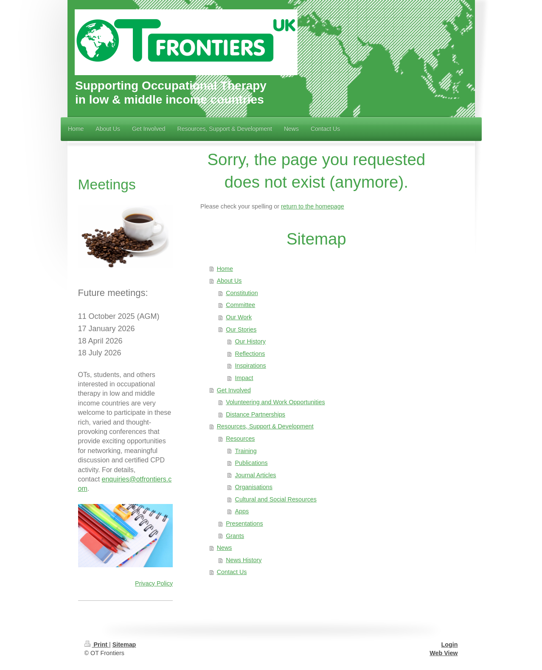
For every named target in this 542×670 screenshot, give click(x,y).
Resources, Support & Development (265, 426)
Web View (444, 653)
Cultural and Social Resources (276, 499)
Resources (240, 438)
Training (246, 451)
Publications (251, 462)
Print (97, 644)
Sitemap (124, 644)
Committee (240, 304)
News (224, 547)
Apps (242, 511)
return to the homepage (312, 206)
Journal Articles (255, 475)
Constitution (242, 293)
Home (225, 268)
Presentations (244, 523)
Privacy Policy (154, 583)
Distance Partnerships (255, 414)
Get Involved (234, 390)
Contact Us (232, 572)
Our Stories (241, 329)
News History (243, 560)
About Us (229, 280)
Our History (250, 341)
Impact (244, 377)
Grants (235, 535)
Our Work (239, 317)
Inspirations (250, 365)
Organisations (253, 487)
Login (449, 644)
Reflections (250, 353)
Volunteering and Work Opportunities (275, 402)
